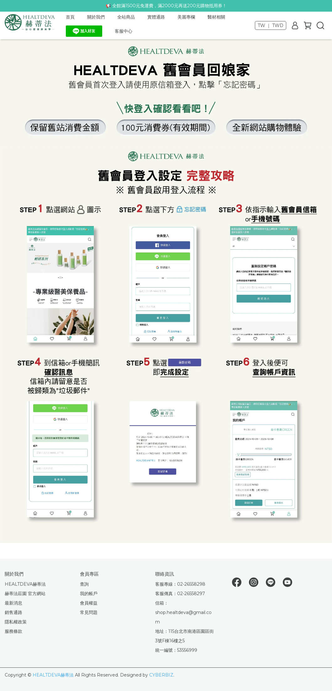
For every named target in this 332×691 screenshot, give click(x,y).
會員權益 (88, 603)
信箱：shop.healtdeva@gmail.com (183, 612)
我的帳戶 (88, 593)
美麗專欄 (186, 17)
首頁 (70, 17)
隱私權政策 (16, 622)
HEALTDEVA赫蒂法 (25, 584)
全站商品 (126, 17)
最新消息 (13, 603)
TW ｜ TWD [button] (270, 25)
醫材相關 (216, 17)
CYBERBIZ (161, 675)
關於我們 (96, 17)
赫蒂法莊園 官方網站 (25, 593)
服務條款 (13, 631)
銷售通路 (13, 612)
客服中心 (123, 31)
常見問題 (88, 612)
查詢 (84, 584)
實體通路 (156, 17)
